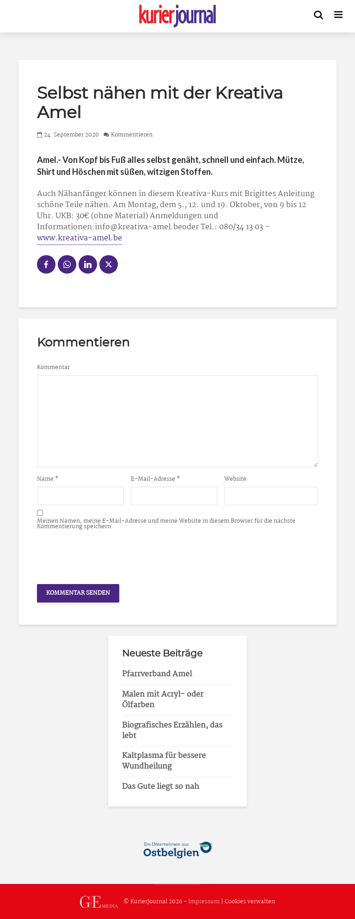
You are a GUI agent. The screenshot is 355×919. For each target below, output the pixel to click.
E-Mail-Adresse (155, 479)
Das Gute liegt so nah (160, 787)
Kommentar (53, 367)
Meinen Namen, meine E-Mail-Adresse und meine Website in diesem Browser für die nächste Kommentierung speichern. (166, 524)
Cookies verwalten (250, 902)
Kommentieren (132, 135)
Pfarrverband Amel (157, 674)
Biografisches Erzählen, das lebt (172, 730)
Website (235, 479)
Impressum (204, 902)
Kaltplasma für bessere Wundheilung (164, 761)
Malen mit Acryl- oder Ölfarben (162, 699)
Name (48, 479)
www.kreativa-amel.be (79, 238)
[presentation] (107, 555)
